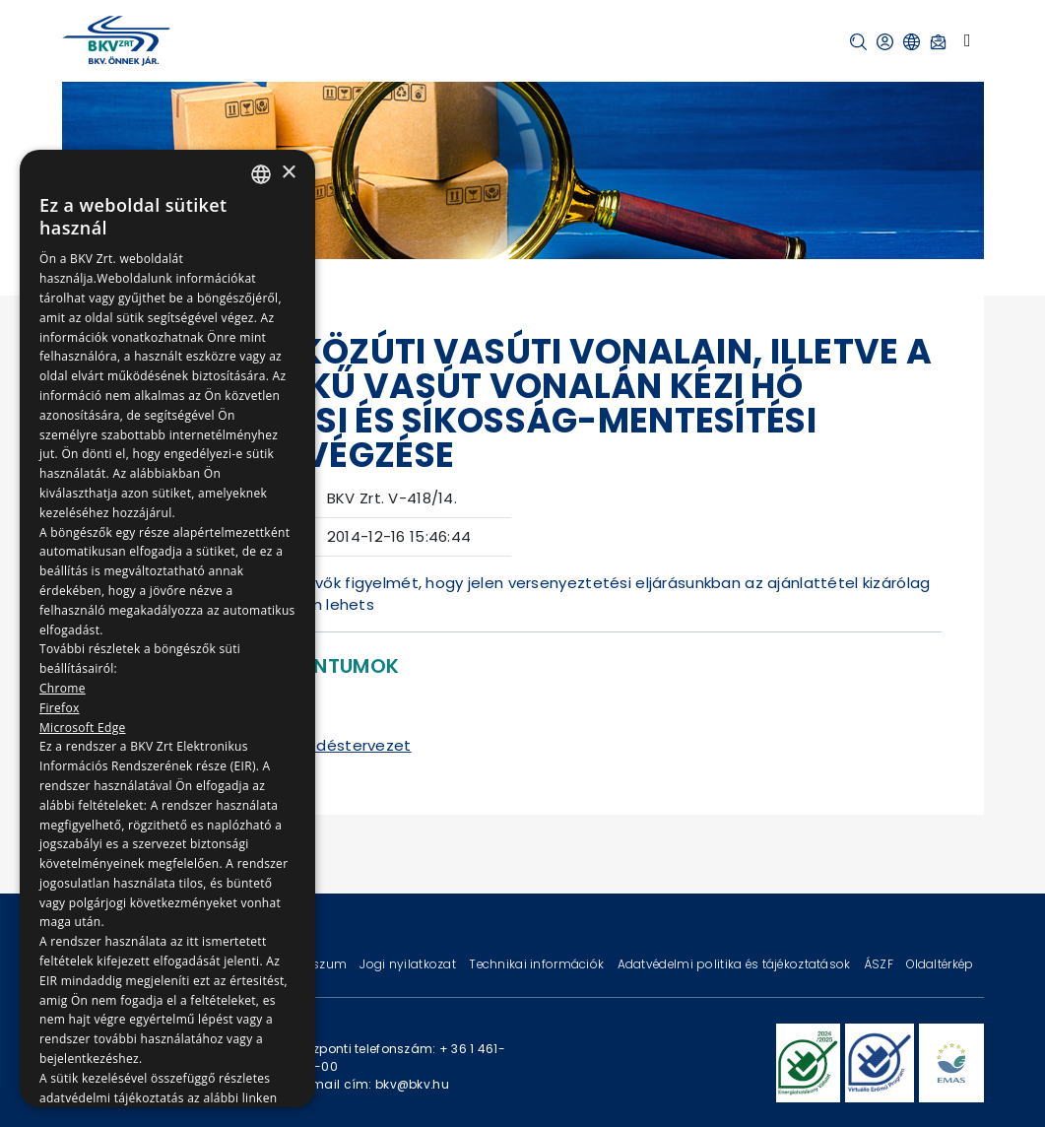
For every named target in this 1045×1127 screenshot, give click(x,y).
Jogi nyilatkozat (409, 964)
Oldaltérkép (939, 964)
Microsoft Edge (82, 727)
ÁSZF (880, 964)
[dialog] (167, 628)
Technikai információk (538, 964)
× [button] (288, 173)
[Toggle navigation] (967, 40)
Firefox (59, 707)
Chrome (62, 688)
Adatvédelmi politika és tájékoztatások (736, 964)
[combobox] (261, 174)
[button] (858, 42)
